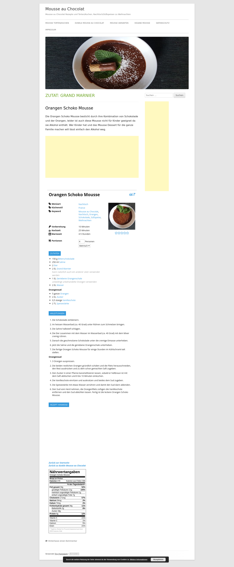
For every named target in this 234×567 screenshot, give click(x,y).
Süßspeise (96, 217)
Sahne (62, 262)
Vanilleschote (69, 300)
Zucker (60, 296)
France (81, 207)
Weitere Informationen (138, 559)
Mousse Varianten (119, 23)
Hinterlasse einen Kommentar (62, 541)
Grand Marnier (64, 268)
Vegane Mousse (142, 23)
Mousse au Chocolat (64, 9)
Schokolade (84, 217)
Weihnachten (84, 220)
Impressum (50, 30)
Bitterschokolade (66, 258)
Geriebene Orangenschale (69, 278)
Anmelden (74, 554)
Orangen (93, 214)
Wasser (60, 285)
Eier (56, 265)
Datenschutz (163, 23)
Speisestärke (63, 303)
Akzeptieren (158, 559)
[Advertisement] (92, 157)
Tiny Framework (61, 554)
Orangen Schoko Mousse (69, 108)
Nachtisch (83, 204)
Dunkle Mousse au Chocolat (89, 23)
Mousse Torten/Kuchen (57, 23)
